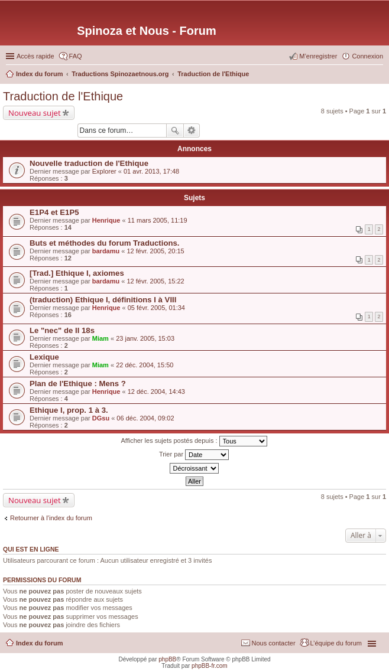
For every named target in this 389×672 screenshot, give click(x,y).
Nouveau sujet (34, 112)
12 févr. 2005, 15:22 (155, 281)
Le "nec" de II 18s (62, 330)
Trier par (194, 454)
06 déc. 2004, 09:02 (145, 418)
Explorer (104, 171)
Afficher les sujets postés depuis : (194, 441)
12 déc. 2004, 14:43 (156, 391)
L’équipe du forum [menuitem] (336, 643)
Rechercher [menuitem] (378, 75)
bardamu (105, 251)
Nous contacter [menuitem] (274, 643)
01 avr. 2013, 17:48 (151, 171)
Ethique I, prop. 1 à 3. (69, 410)
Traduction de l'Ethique (63, 96)
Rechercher (175, 130)
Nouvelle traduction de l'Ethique (89, 163)
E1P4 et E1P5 (54, 212)
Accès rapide (35, 56)
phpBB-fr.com (210, 666)
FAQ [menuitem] (75, 56)
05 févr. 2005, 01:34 (156, 307)
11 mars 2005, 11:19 (157, 220)
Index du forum (39, 643)
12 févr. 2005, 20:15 (155, 251)
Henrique (106, 220)
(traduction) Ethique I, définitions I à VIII (103, 299)
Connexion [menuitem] (367, 56)
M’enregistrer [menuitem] (318, 56)
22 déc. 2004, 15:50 (144, 364)
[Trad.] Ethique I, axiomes (77, 273)
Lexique (44, 357)
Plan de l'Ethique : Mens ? (78, 383)
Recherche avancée (192, 130)
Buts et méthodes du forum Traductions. (105, 243)
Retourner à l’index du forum (51, 517)
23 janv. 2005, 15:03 (145, 338)
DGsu (100, 418)
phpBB (167, 659)
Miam (100, 338)
